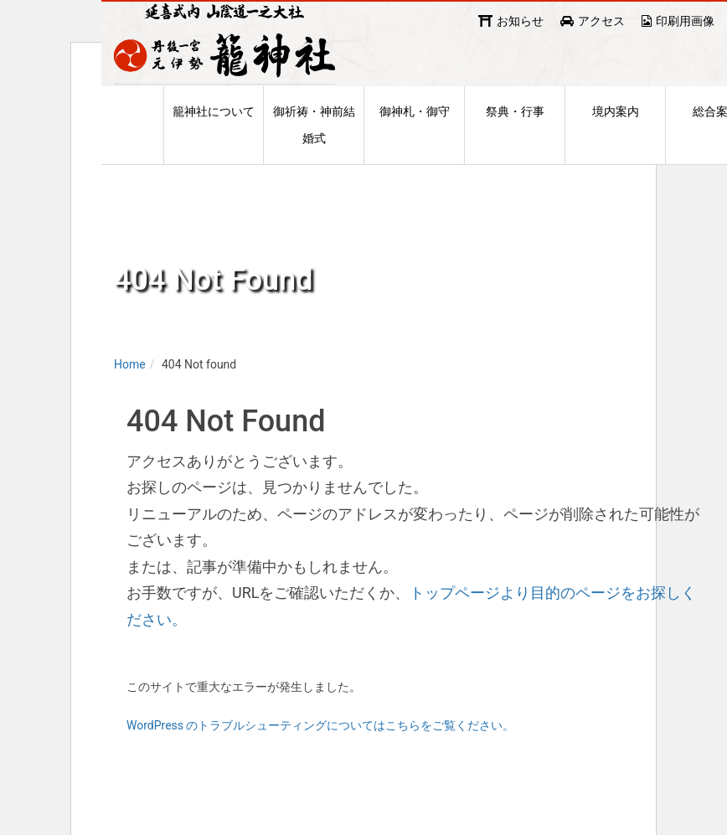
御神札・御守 (414, 141)
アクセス (601, 21)
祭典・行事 (515, 141)
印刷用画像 (685, 21)
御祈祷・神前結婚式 (314, 155)
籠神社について (214, 141)
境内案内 (615, 141)
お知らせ (520, 21)
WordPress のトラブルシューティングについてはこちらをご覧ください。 (320, 758)
